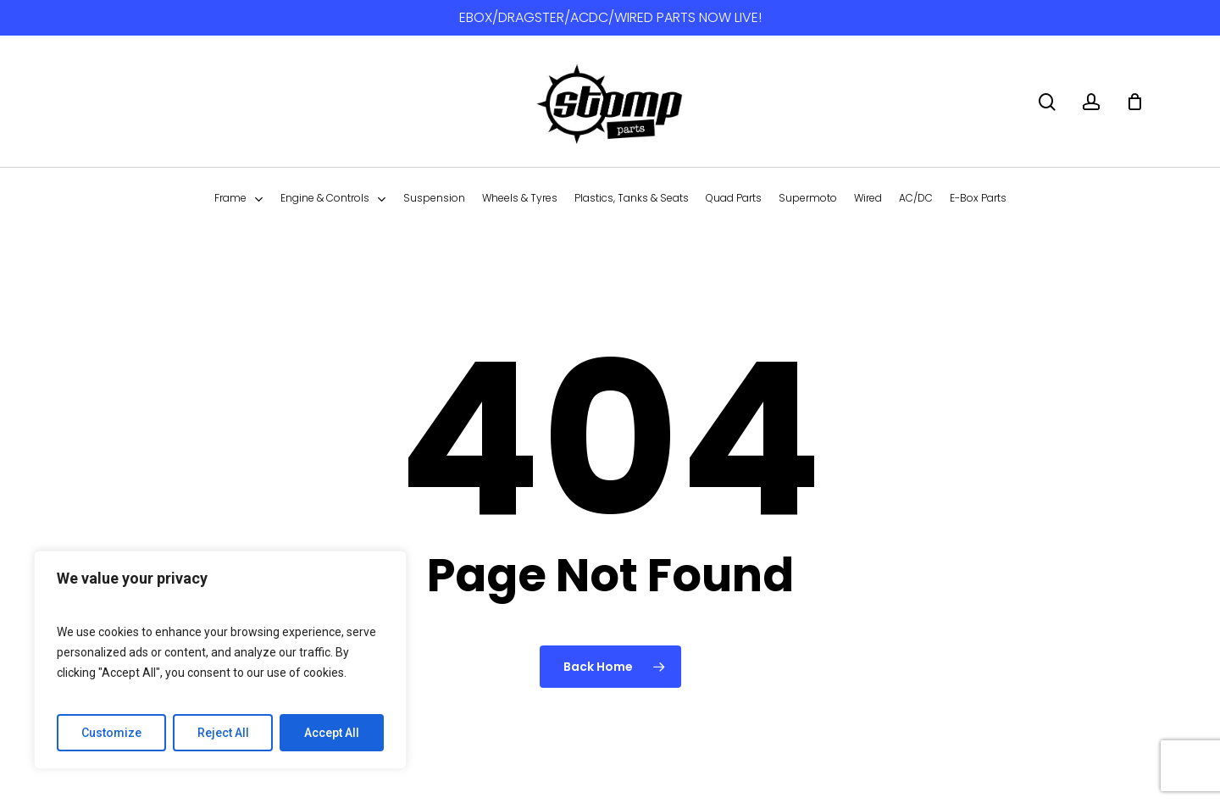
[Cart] (1134, 101)
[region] (220, 660)
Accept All (331, 732)
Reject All (223, 732)
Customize (111, 732)
